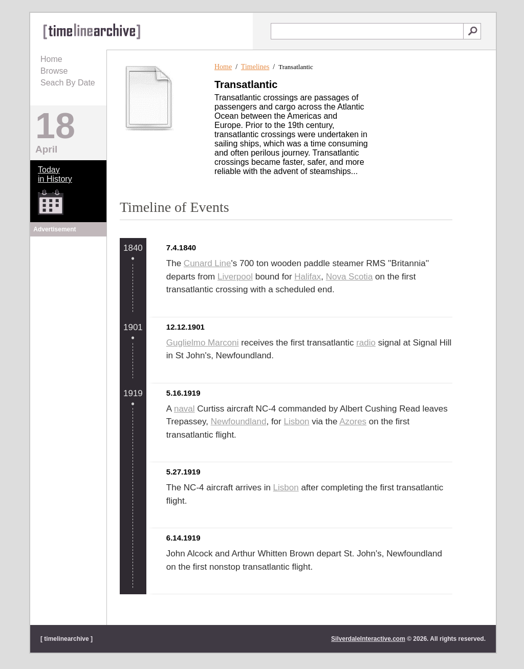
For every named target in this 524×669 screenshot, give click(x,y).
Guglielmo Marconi (202, 343)
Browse (54, 71)
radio (366, 343)
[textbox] (367, 31)
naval (184, 409)
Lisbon (296, 421)
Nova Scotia (349, 277)
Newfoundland (239, 421)
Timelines (255, 67)
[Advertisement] (68, 303)
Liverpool (235, 277)
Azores (352, 421)
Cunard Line (207, 263)
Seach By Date (67, 82)
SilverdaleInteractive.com (368, 638)
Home (51, 59)
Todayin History (55, 174)
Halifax (307, 277)
